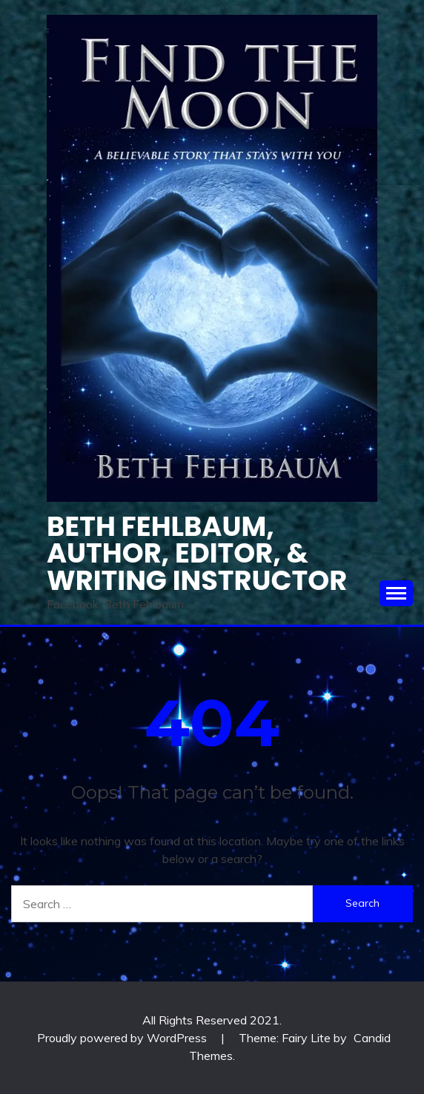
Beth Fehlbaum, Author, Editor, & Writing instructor (197, 553)
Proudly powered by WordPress (123, 1037)
